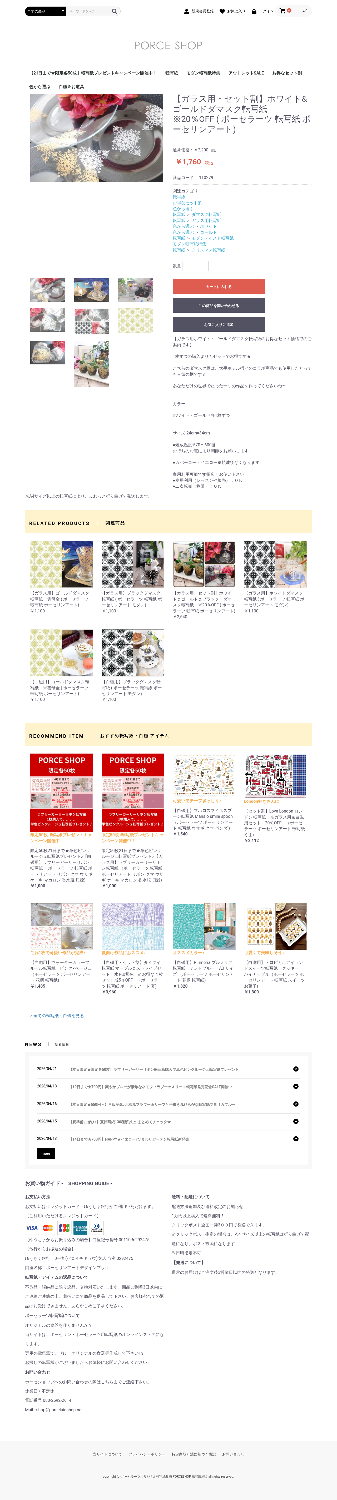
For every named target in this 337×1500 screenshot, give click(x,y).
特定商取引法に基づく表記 (194, 1454)
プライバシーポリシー (146, 1454)
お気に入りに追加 (219, 325)
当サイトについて (107, 1454)
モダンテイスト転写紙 (213, 238)
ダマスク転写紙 (206, 214)
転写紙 (171, 73)
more (46, 1153)
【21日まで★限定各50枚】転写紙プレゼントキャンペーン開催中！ (93, 73)
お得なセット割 (287, 73)
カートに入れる (219, 287)
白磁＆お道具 (71, 86)
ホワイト (208, 226)
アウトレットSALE (246, 73)
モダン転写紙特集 (203, 73)
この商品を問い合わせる (219, 306)
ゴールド (208, 232)
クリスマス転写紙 (208, 250)
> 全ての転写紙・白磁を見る (57, 1015)
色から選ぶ (39, 86)
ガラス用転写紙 (206, 220)
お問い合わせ (233, 1454)
